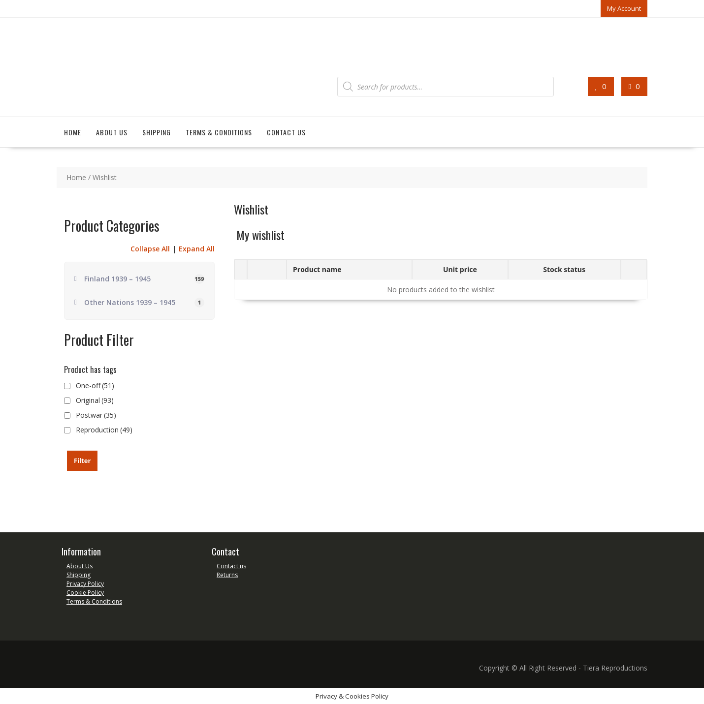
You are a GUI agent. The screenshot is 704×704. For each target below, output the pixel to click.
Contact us (286, 132)
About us (112, 132)
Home (72, 132)
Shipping (156, 132)
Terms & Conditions (219, 132)
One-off (95, 385)
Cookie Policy (85, 592)
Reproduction (104, 429)
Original (95, 400)
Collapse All (150, 248)
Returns (227, 575)
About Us (79, 566)
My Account (624, 8)
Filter (82, 460)
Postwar (96, 415)
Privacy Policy (85, 584)
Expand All (197, 248)
